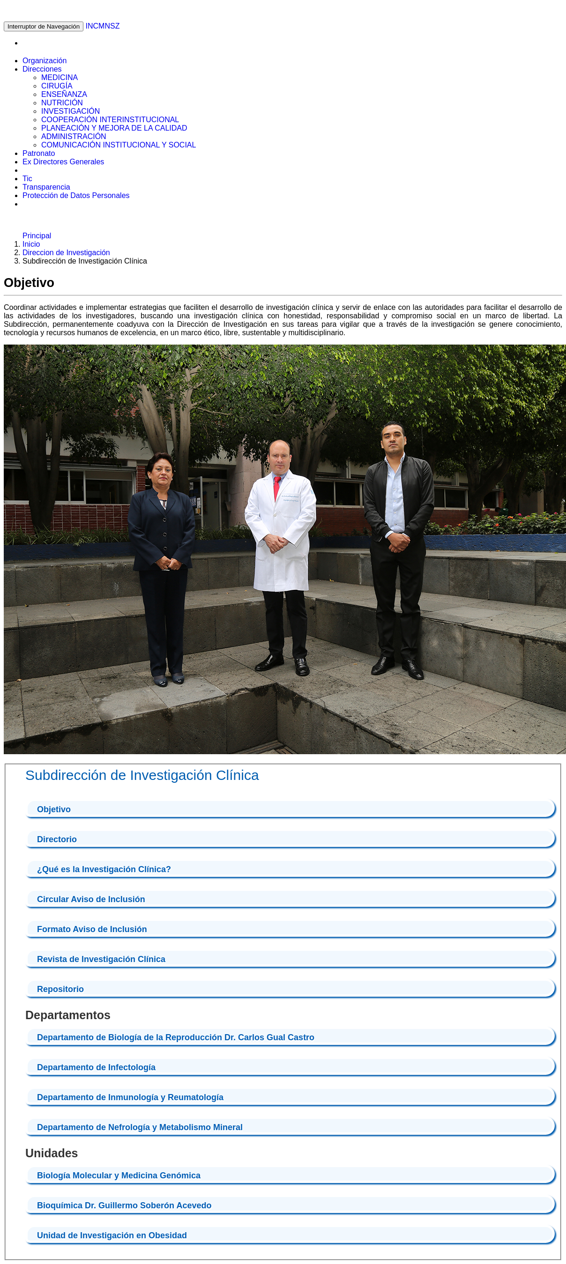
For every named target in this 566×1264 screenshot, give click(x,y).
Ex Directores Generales (63, 162)
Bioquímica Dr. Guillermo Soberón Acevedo (124, 1205)
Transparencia (46, 187)
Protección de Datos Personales (76, 195)
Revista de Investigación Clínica (101, 959)
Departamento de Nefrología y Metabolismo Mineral (140, 1127)
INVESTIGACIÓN (70, 111)
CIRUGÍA (57, 86)
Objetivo (54, 809)
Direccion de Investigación (66, 253)
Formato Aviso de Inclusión (92, 929)
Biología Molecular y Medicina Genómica (119, 1175)
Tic (27, 179)
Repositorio (60, 989)
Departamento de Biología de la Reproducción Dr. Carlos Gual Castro (175, 1037)
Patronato (38, 153)
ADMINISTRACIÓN (73, 136)
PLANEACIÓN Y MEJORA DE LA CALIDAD (114, 128)
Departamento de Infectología (96, 1067)
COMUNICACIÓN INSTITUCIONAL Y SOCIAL (118, 145)
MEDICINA (59, 77)
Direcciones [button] (42, 69)
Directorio (57, 839)
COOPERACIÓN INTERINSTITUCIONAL (110, 120)
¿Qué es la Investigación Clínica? (104, 869)
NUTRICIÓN (62, 103)
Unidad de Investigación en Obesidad (112, 1235)
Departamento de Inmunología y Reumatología (130, 1097)
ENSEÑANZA (64, 94)
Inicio (31, 244)
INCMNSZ (103, 26)
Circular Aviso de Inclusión (91, 899)
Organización (44, 61)
